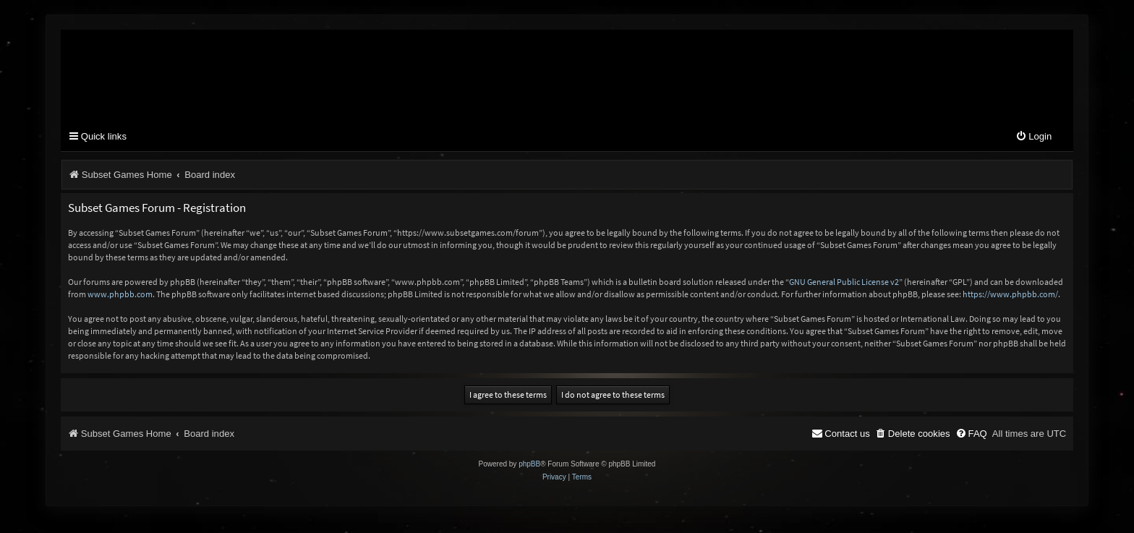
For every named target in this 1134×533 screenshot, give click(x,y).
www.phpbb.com (120, 294)
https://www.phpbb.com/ (1010, 294)
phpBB (529, 464)
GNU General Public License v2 (844, 281)
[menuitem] (1033, 137)
